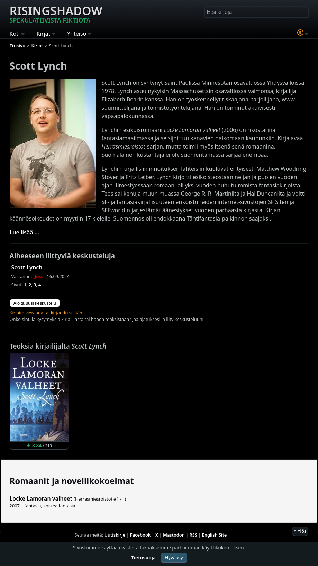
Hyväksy (174, 557)
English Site (214, 535)
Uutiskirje (114, 535)
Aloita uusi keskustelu (34, 303)
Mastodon (174, 535)
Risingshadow (56, 13)
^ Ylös (300, 531)
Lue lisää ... (24, 232)
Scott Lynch (27, 267)
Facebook (140, 535)
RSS (193, 535)
